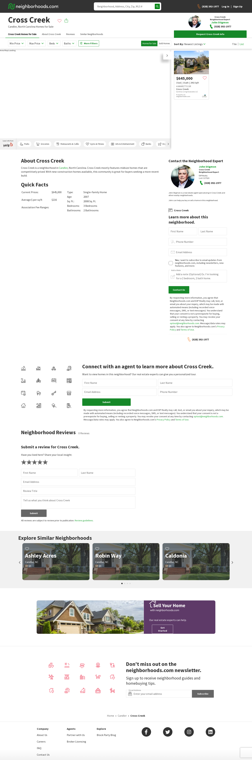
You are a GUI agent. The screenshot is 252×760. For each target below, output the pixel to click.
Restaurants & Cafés (67, 144)
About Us (42, 735)
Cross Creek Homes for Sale (22, 34)
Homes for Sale (149, 43)
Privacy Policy (164, 419)
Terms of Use (187, 329)
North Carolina (26, 26)
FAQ (39, 748)
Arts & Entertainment (122, 144)
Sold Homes (164, 43)
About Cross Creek (51, 34)
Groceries (42, 144)
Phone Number (184, 241)
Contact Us (43, 754)
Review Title (30, 491)
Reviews (70, 34)
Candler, (12, 26)
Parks (24, 144)
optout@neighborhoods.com (184, 323)
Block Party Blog (106, 735)
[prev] (177, 62)
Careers (41, 741)
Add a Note (176, 270)
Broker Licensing (76, 741)
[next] (205, 62)
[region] (85, 99)
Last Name (207, 231)
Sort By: (179, 44)
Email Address (184, 252)
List (242, 44)
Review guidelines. (84, 520)
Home (110, 715)
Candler (63, 167)
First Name (177, 231)
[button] (167, 55)
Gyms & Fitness (95, 144)
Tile (234, 44)
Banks (146, 144)
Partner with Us (76, 735)
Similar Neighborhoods (91, 34)
